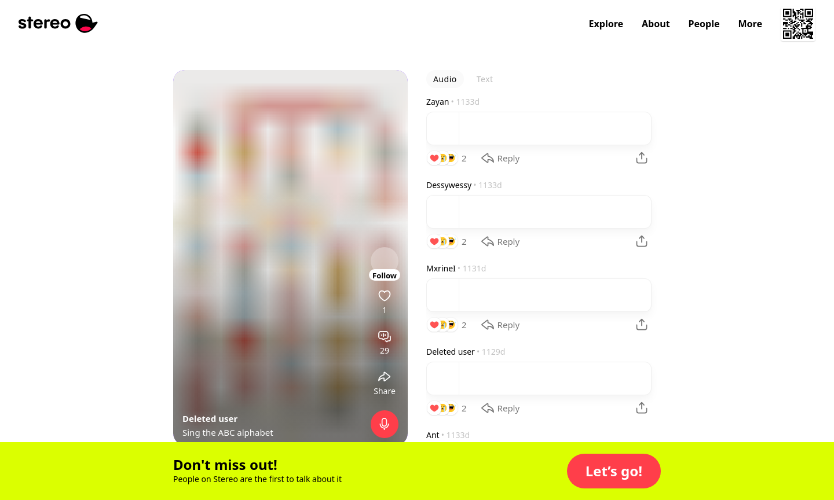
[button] (614, 471)
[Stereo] (58, 23)
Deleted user (209, 418)
